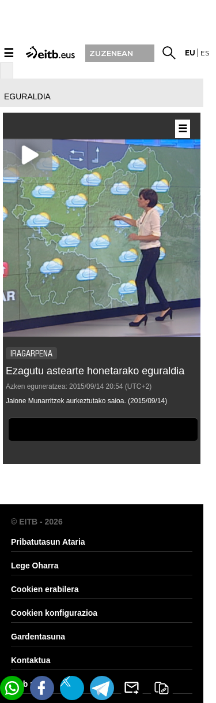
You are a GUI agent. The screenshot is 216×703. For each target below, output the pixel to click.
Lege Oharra (34, 565)
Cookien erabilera (45, 589)
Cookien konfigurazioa (54, 613)
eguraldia (27, 96)
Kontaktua (30, 660)
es (204, 53)
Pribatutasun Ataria (48, 541)
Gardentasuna (38, 636)
